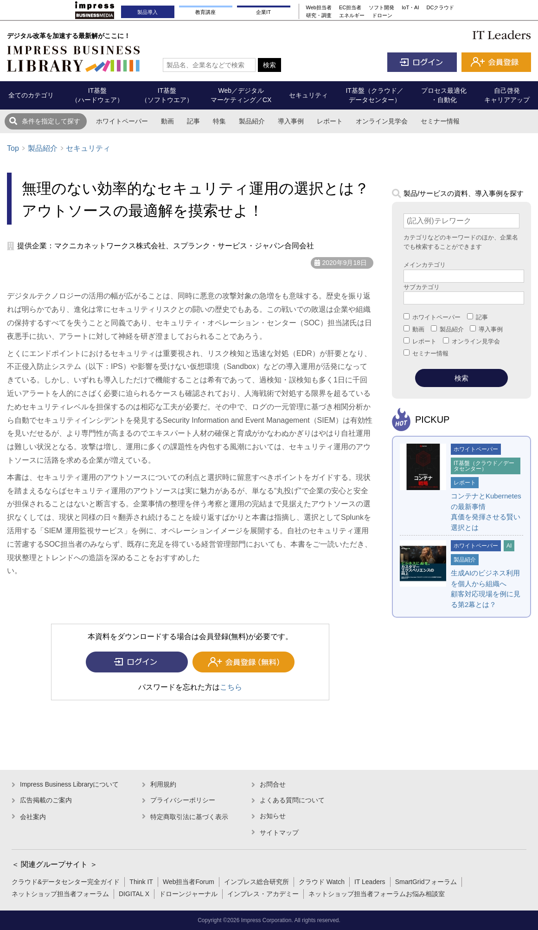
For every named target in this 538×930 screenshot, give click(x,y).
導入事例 (291, 121)
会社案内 (33, 816)
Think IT (141, 881)
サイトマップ (279, 832)
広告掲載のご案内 (46, 800)
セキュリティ (88, 148)
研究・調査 (319, 15)
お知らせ (273, 816)
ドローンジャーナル (188, 894)
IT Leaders (369, 881)
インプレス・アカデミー (263, 894)
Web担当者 (319, 7)
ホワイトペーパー (122, 121)
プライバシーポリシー (182, 800)
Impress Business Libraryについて (69, 784)
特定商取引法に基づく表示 (189, 816)
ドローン (382, 15)
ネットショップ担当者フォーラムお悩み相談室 (376, 894)
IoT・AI (410, 7)
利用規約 (163, 784)
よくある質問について (292, 800)
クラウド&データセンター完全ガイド (66, 881)
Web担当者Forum (188, 881)
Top (13, 148)
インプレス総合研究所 (256, 881)
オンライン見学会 (382, 121)
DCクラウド (441, 7)
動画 (167, 121)
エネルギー (352, 15)
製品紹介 (252, 121)
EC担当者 (350, 7)
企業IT (263, 12)
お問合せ (273, 784)
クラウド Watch (322, 881)
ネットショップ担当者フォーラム (60, 894)
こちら (231, 687)
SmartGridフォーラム (426, 881)
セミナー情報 (440, 121)
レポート (330, 121)
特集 (219, 121)
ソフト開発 (381, 7)
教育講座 (205, 12)
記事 (193, 121)
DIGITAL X (134, 894)
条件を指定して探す (51, 121)
